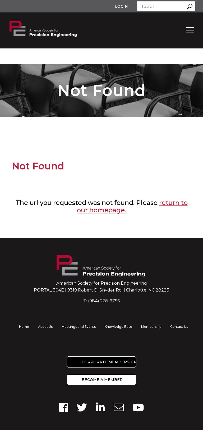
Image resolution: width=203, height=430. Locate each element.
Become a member (102, 379)
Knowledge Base (118, 327)
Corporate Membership (109, 362)
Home (24, 327)
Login (121, 6)
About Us (45, 327)
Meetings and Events (79, 327)
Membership (151, 327)
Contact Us (179, 327)
